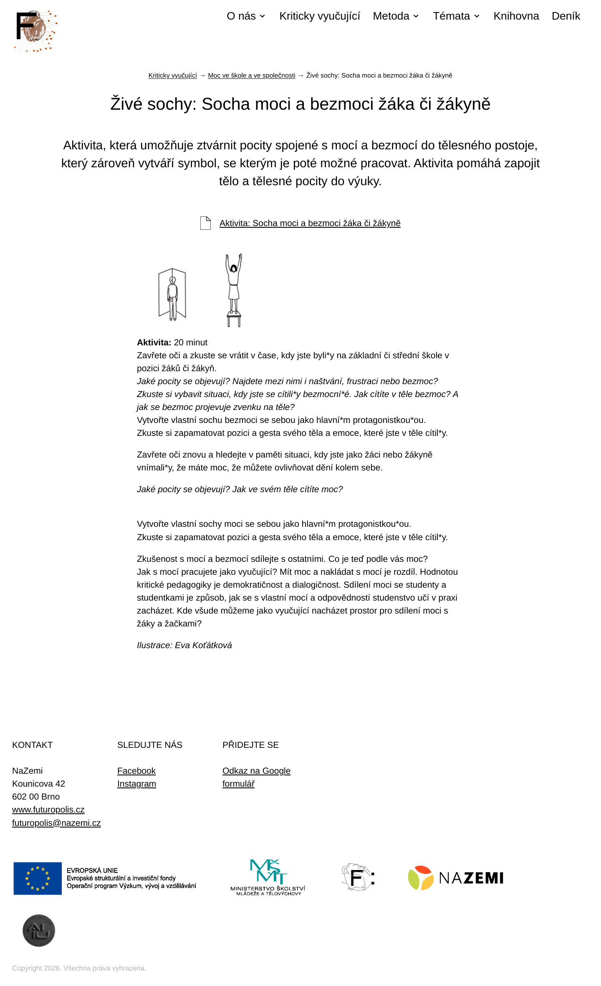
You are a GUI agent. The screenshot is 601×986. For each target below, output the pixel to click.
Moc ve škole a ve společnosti (251, 75)
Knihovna (516, 16)
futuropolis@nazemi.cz (56, 823)
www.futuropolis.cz (48, 810)
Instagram (136, 784)
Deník (566, 16)
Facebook (136, 771)
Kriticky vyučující (319, 16)
